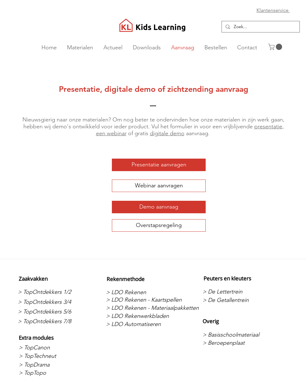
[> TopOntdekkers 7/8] (51, 321)
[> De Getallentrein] (235, 300)
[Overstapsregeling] (159, 225)
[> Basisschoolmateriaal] (235, 335)
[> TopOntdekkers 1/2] (51, 292)
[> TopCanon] (51, 347)
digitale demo (167, 133)
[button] (276, 47)
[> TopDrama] (51, 365)
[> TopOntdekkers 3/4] (51, 302)
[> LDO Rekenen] (139, 292)
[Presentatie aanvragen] (159, 165)
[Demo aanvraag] (159, 207)
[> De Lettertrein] (235, 292)
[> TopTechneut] (51, 356)
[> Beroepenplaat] (235, 343)
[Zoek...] (260, 26)
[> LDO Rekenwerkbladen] (139, 316)
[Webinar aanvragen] (159, 186)
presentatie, (269, 126)
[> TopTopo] (51, 373)
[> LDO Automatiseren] (139, 324)
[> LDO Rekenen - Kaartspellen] (144, 300)
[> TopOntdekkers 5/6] (51, 312)
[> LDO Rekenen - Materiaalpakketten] (152, 308)
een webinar (111, 133)
